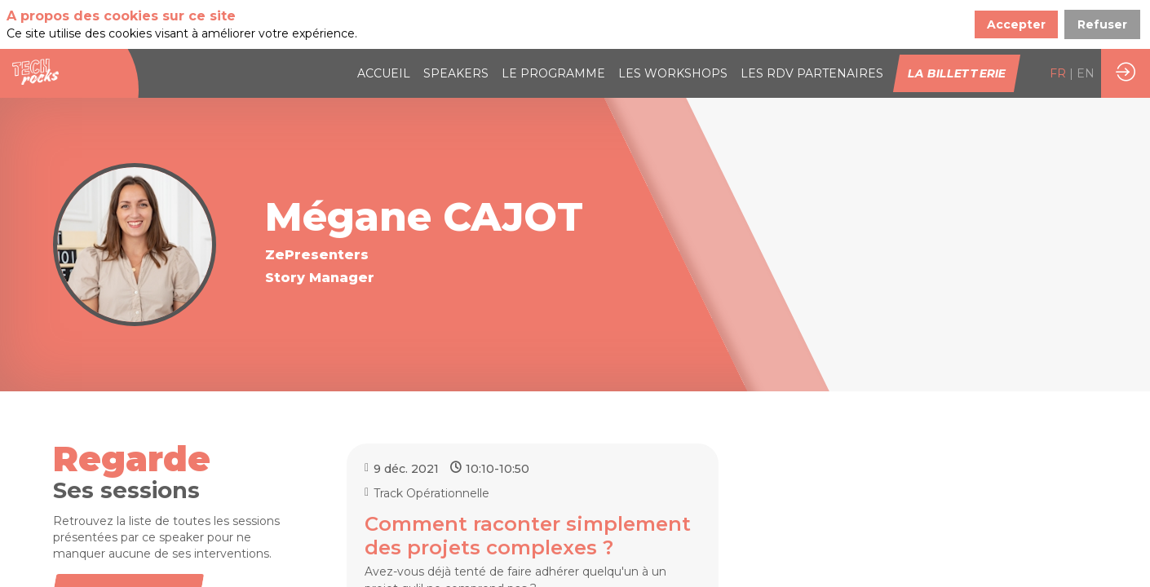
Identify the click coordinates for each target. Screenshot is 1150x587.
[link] (383, 73)
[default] (812, 73)
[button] (956, 73)
